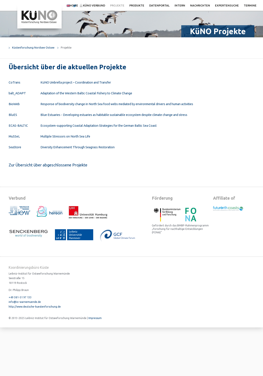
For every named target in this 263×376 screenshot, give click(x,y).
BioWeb (14, 104)
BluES (13, 115)
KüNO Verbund (94, 5)
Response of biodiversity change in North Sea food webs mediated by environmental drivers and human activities (116, 104)
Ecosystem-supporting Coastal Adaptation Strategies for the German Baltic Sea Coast (98, 125)
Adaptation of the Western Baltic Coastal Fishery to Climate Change (86, 93)
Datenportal (159, 5)
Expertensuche (227, 5)
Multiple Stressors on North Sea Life (65, 136)
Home (74, 5)
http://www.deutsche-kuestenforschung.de (35, 306)
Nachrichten (200, 5)
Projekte (117, 5)
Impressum (95, 318)
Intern (180, 5)
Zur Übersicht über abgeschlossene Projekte (48, 165)
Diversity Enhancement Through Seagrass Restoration (77, 147)
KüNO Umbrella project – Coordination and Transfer (75, 82)
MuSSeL (14, 136)
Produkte (136, 5)
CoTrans (14, 82)
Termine (250, 5)
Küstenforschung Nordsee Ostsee (33, 47)
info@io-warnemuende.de (25, 301)
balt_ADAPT (17, 93)
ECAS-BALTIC (18, 125)
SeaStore (15, 147)
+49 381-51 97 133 (20, 297)
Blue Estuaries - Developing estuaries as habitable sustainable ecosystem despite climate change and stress (113, 115)
